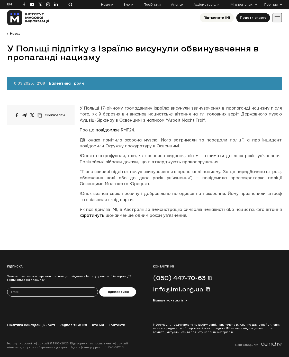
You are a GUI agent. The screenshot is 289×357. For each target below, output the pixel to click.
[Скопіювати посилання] (52, 115)
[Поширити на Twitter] (32, 115)
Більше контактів (168, 300)
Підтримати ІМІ (216, 18)
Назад (15, 33)
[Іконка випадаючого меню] (277, 17)
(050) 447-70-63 (179, 278)
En (9, 4)
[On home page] (28, 17)
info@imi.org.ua (178, 289)
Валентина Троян (66, 83)
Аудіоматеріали (207, 4)
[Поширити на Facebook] (16, 115)
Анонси (177, 4)
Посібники (152, 4)
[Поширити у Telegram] (24, 115)
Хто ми (98, 325)
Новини (107, 4)
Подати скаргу (253, 18)
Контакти (117, 325)
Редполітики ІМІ (73, 325)
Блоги (128, 4)
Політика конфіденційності (31, 325)
